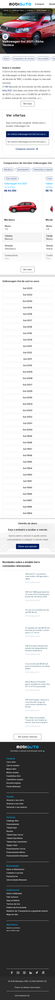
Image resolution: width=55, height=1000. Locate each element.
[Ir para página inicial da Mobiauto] (20, 4)
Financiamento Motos (15, 852)
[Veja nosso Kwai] (43, 972)
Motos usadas (12, 772)
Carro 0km (11, 762)
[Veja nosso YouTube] (18, 972)
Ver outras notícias (27, 736)
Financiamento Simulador (17, 856)
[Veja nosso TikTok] (36, 972)
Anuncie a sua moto (14, 804)
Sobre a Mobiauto (14, 893)
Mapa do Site (12, 914)
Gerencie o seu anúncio (16, 807)
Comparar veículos (27, 149)
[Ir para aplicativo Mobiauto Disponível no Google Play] (27, 955)
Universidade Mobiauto (16, 880)
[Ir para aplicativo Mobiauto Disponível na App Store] (27, 963)
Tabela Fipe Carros (14, 835)
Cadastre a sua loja (14, 873)
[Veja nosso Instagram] (24, 972)
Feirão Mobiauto (13, 786)
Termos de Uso (13, 904)
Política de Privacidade (16, 907)
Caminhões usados (14, 779)
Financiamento (12, 824)
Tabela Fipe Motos (14, 838)
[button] (8, 169)
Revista (9, 831)
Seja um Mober (13, 900)
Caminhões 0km (13, 776)
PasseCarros (12, 876)
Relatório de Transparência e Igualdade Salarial (27, 911)
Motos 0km (11, 769)
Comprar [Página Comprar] (39, 4)
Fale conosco (12, 897)
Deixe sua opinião (27, 546)
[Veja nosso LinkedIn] (30, 972)
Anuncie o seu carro (15, 800)
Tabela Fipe (11, 828)
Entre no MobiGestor (15, 869)
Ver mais (27, 103)
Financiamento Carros (16, 849)
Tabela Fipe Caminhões (16, 842)
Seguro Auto (11, 845)
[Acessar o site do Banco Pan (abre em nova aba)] (36, 995)
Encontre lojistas (13, 783)
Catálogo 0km (12, 821)
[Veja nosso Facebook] (11, 972)
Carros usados (12, 765)
